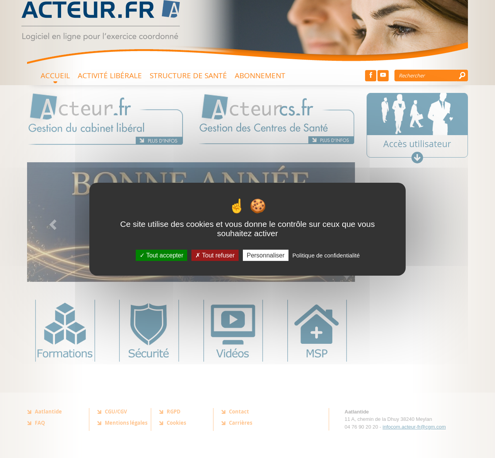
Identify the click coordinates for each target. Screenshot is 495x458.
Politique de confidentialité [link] (326, 255)
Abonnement (260, 75)
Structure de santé (188, 75)
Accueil (55, 75)
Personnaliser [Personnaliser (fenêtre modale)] (266, 255)
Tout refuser (215, 255)
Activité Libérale (110, 75)
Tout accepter (161, 255)
